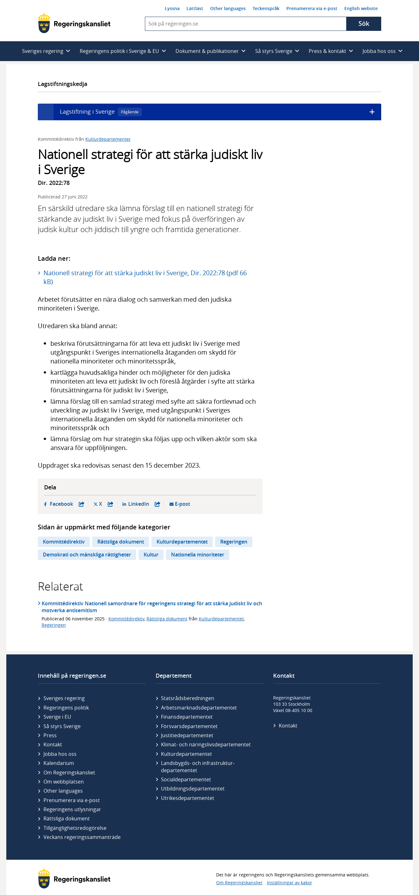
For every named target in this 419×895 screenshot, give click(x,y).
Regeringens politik (66, 707)
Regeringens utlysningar (72, 809)
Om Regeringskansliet (69, 772)
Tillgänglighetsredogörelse (74, 827)
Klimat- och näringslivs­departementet (206, 744)
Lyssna (172, 8)
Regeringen (233, 541)
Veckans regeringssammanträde (82, 837)
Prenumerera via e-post (311, 8)
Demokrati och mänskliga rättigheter (87, 554)
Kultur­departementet (186, 753)
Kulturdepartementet (107, 139)
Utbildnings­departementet (193, 788)
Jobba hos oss (60, 753)
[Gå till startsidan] (74, 22)
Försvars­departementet (189, 726)
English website (361, 8)
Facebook (67, 504)
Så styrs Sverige (62, 726)
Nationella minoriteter (197, 554)
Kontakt (52, 744)
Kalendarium (58, 763)
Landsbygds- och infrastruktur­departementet (197, 766)
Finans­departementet (187, 716)
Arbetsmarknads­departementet (199, 707)
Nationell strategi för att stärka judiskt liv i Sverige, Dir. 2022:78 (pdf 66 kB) (145, 277)
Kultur (151, 554)
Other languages (228, 8)
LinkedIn (144, 504)
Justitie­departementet (187, 735)
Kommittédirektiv (64, 541)
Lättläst (195, 8)
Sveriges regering (64, 698)
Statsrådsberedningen (187, 698)
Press (50, 735)
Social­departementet (186, 779)
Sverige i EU (57, 716)
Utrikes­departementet (187, 798)
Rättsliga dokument (120, 541)
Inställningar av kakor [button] (289, 883)
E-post (182, 504)
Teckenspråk (266, 8)
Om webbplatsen (63, 781)
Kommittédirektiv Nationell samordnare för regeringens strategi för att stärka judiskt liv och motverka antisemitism (152, 607)
